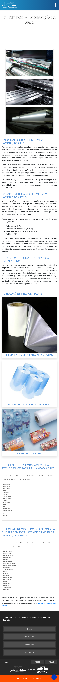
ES (16, 543)
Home (29, 629)
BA (49, 543)
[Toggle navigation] (52, 5)
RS (38, 543)
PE (43, 543)
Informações (29, 645)
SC (32, 543)
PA (25, 546)
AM (19, 546)
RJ (4, 543)
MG (10, 543)
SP (21, 543)
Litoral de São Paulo (24, 479)
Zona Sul (40, 475)
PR (27, 543)
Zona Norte (19, 475)
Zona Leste (49, 475)
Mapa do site (29, 652)
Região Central (8, 475)
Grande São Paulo (9, 479)
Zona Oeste (30, 475)
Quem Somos (29, 637)
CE (4, 546)
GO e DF (12, 546)
